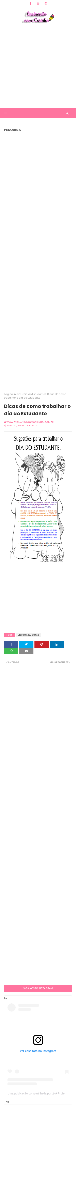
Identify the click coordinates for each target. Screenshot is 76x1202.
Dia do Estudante (34, 394)
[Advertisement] (38, 65)
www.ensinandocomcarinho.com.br (30, 422)
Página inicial (12, 394)
